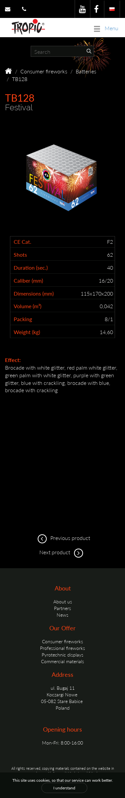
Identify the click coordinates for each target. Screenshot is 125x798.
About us (62, 601)
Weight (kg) (27, 332)
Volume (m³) (27, 306)
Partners (62, 608)
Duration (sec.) (31, 267)
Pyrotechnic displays (62, 654)
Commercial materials (62, 661)
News (62, 614)
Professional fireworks (62, 648)
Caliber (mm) (28, 280)
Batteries (86, 71)
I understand (64, 788)
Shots (20, 254)
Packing (23, 319)
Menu (106, 28)
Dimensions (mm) (34, 293)
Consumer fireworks (43, 71)
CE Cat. (22, 241)
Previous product (62, 538)
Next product (62, 552)
